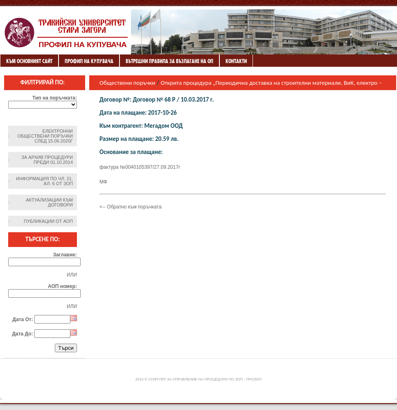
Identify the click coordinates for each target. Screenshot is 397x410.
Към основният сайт (29, 61)
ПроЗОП (254, 379)
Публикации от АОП (48, 221)
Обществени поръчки (127, 82)
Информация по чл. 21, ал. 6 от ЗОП (44, 181)
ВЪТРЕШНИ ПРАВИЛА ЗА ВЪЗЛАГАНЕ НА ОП (169, 61)
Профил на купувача (89, 61)
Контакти (236, 61)
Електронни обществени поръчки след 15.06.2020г (45, 136)
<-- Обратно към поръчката (130, 207)
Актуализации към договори (49, 202)
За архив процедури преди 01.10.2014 (47, 160)
